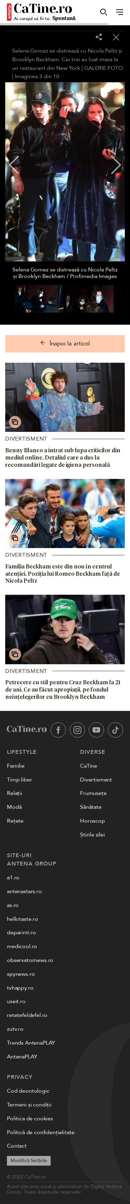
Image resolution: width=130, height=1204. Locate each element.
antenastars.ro (24, 891)
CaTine (88, 766)
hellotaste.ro (22, 919)
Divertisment (26, 439)
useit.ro (16, 1001)
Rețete (15, 821)
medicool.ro (22, 946)
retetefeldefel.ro (27, 1015)
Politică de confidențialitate (40, 1132)
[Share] (98, 37)
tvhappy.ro (20, 988)
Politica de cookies (30, 1118)
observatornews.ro (30, 960)
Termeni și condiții (29, 1105)
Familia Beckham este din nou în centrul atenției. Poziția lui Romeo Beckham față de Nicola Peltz (62, 573)
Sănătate (91, 807)
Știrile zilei (92, 835)
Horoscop (92, 821)
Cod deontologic (28, 1091)
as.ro (13, 905)
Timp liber (19, 780)
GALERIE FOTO (103, 68)
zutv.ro (15, 1029)
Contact (17, 1146)
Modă (14, 807)
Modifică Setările (28, 1160)
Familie (16, 766)
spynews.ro (21, 974)
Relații (14, 793)
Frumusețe (93, 793)
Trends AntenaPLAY (31, 1043)
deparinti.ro (21, 932)
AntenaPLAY (22, 1057)
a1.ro (13, 877)
